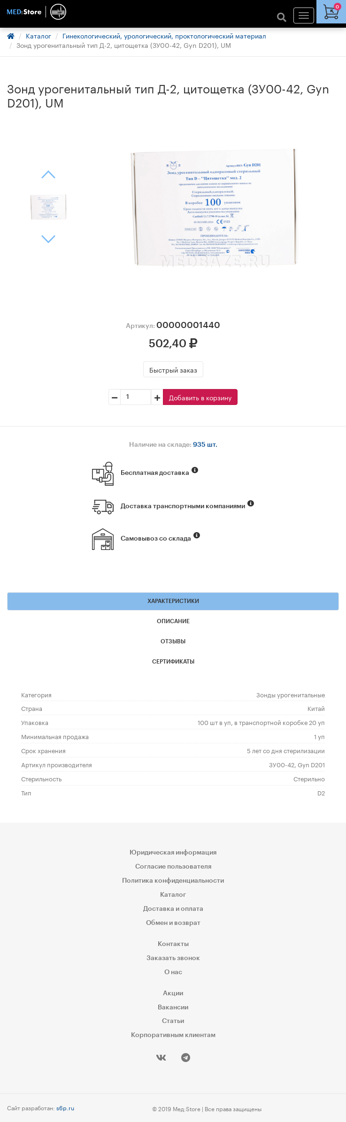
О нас (173, 972)
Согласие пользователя (173, 866)
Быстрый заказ (173, 369)
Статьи (173, 1021)
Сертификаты (173, 661)
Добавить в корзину (200, 397)
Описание (173, 621)
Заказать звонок (173, 958)
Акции (173, 993)
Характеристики (173, 601)
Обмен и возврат (173, 923)
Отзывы (173, 641)
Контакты (173, 944)
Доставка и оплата (173, 909)
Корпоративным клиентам (173, 1035)
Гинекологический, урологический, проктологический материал (164, 35)
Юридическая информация (173, 852)
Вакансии (173, 1007)
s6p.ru (65, 1107)
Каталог (38, 35)
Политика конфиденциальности (173, 881)
